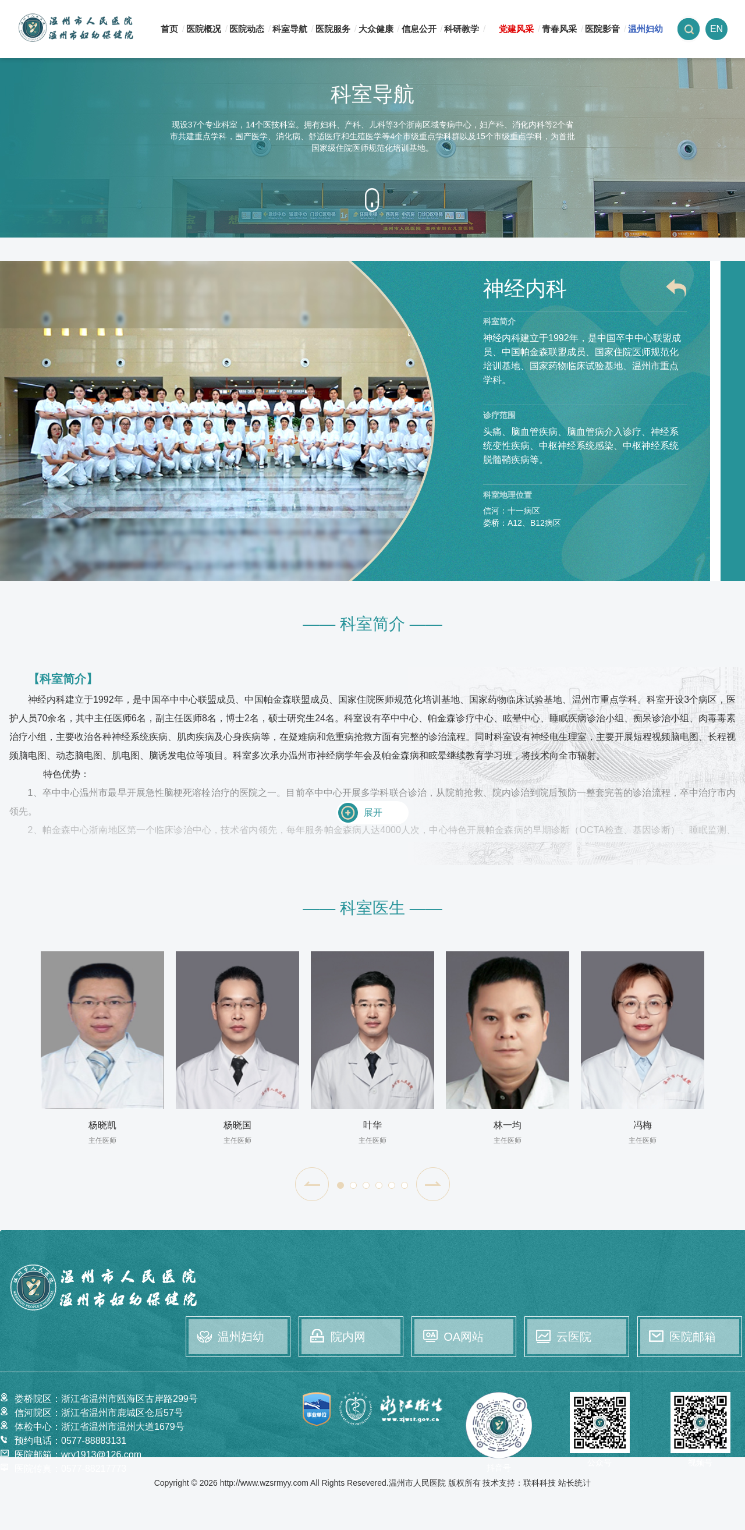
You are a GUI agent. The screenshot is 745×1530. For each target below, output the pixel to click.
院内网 (348, 1336)
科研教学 (461, 29)
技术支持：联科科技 (519, 1483)
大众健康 (376, 29)
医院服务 (332, 29)
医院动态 (246, 29)
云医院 (573, 1336)
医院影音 (602, 29)
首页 (169, 29)
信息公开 (419, 29)
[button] (312, 1184)
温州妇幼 (645, 29)
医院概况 (203, 29)
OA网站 (464, 1336)
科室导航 (289, 29)
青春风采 (559, 29)
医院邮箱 (692, 1336)
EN (716, 29)
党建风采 (516, 29)
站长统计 (574, 1483)
